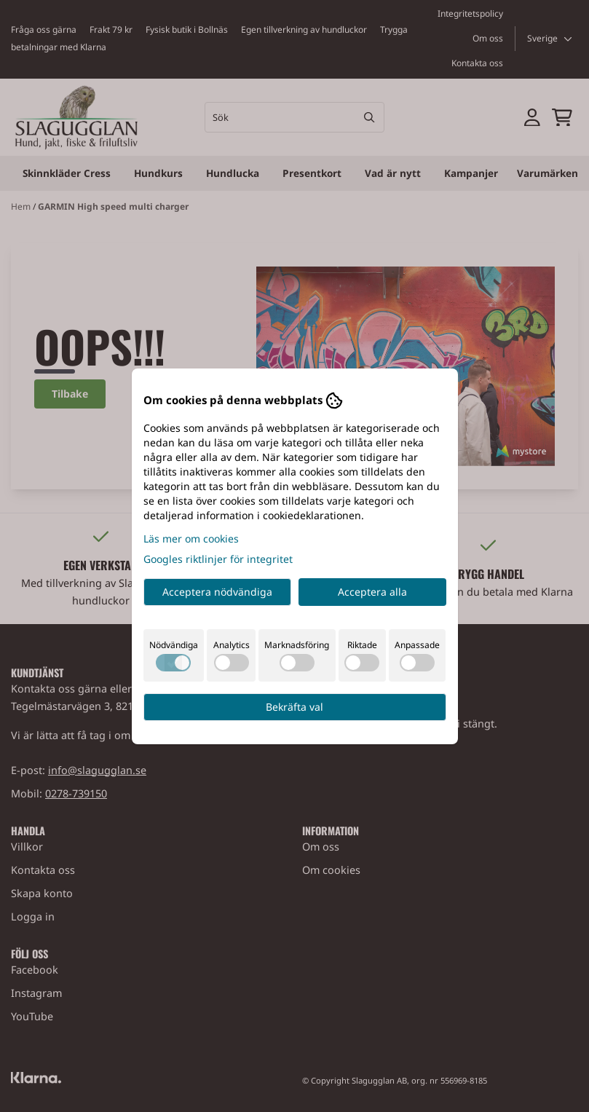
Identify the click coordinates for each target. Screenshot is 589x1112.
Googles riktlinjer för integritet (218, 559)
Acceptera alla (372, 592)
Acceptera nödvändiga (217, 592)
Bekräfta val (294, 707)
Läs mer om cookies (191, 538)
